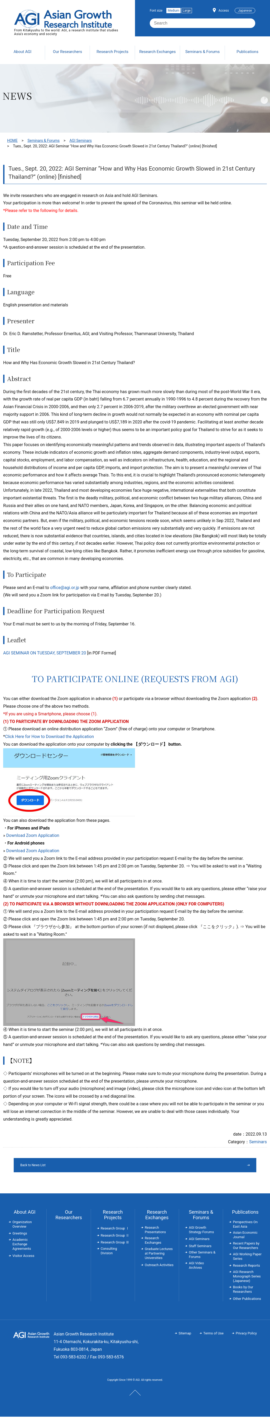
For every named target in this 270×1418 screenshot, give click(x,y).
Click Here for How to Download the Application (49, 736)
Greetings (19, 1235)
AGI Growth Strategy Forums (201, 1231)
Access (224, 10)
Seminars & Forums (43, 140)
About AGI (24, 1213)
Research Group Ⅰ (115, 1230)
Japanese (245, 10)
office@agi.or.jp (64, 587)
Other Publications (247, 1300)
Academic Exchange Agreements (21, 1245)
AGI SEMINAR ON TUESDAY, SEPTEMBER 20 (44, 652)
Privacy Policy (246, 1335)
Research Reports (246, 1267)
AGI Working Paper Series (247, 1257)
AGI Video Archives (196, 1266)
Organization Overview (22, 1225)
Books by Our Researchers (243, 1290)
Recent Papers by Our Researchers (246, 1247)
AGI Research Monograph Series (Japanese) (247, 1277)
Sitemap (185, 1335)
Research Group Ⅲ (115, 1244)
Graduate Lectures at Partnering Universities (159, 1254)
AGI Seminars (80, 140)
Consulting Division (109, 1252)
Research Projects (113, 1216)
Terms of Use (213, 1335)
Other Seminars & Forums (202, 1256)
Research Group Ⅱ (115, 1237)
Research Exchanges (156, 1216)
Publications (245, 1213)
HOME (12, 140)
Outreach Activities (159, 1266)
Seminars (258, 1141)
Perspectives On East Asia (245, 1225)
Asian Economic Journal (245, 1236)
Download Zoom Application (32, 835)
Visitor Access (23, 1257)
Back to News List (121, 1165)
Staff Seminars (200, 1247)
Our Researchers (68, 1216)
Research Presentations (155, 1231)
